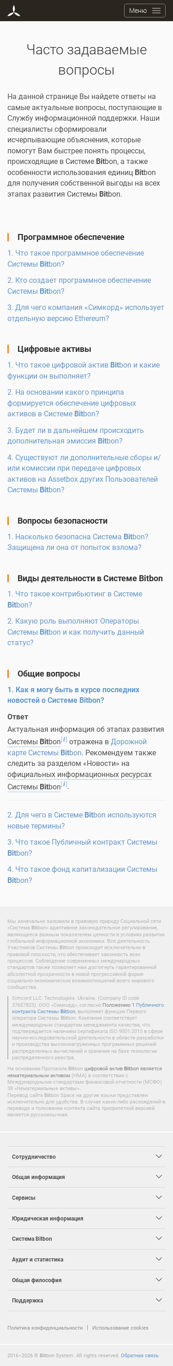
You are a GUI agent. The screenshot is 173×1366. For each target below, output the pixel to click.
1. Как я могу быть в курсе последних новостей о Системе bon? (73, 695)
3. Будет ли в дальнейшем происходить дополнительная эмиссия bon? (75, 435)
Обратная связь (140, 1355)
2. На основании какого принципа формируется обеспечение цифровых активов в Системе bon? (71, 403)
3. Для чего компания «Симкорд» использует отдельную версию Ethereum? (85, 312)
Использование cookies (120, 1327)
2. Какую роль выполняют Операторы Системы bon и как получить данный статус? (75, 632)
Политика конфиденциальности (45, 1327)
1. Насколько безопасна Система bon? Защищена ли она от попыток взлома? (78, 542)
